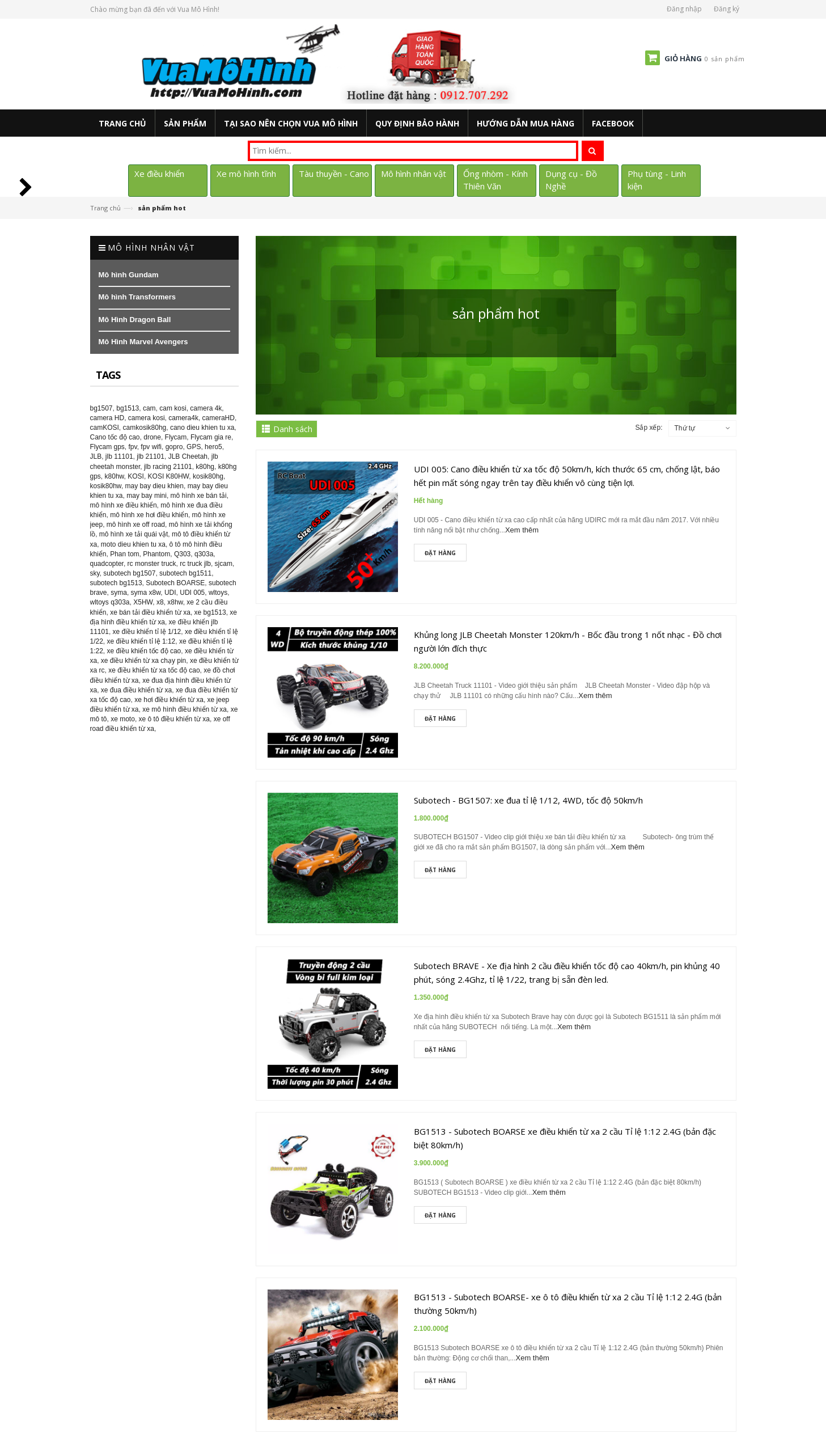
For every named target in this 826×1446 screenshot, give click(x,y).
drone (152, 437)
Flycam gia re (210, 437)
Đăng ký (726, 9)
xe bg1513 (210, 612)
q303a (203, 554)
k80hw (114, 476)
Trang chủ (105, 208)
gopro (174, 447)
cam (149, 408)
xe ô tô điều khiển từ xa (174, 719)
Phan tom (124, 554)
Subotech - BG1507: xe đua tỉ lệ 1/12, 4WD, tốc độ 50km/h (528, 800)
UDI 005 (192, 593)
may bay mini (146, 496)
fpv (133, 447)
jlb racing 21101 (168, 467)
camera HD (107, 418)
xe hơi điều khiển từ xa (169, 700)
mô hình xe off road (136, 524)
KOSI (136, 476)
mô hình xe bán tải (199, 496)
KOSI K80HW (168, 476)
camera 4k (206, 408)
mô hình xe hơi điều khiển (149, 515)
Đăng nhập (684, 9)
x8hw (175, 602)
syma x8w (146, 593)
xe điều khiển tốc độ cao (144, 651)
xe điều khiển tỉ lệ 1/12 (147, 632)
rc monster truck (152, 564)
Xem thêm (522, 530)
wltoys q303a (110, 602)
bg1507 (101, 408)
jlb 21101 (150, 456)
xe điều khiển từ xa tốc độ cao (154, 670)
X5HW (143, 602)
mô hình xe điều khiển (123, 505)
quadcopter (107, 564)
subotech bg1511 (185, 573)
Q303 (182, 554)
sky (95, 573)
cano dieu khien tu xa (202, 428)
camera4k (183, 418)
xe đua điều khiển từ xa (136, 690)
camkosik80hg (145, 428)
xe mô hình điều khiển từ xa (184, 709)
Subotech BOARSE (175, 583)
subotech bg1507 (129, 573)
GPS (194, 447)
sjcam (223, 564)
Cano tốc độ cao (115, 437)
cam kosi (172, 408)
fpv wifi (151, 447)
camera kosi (146, 418)
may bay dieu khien (154, 486)
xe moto (123, 719)
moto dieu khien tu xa (133, 544)
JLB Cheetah (187, 456)
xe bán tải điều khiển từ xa (150, 612)
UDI (170, 593)
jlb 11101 (119, 456)
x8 (160, 602)
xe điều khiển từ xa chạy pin (143, 661)
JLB (96, 456)
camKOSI (104, 428)
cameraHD (218, 418)
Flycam (176, 437)
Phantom (156, 554)
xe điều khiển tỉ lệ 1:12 (141, 641)
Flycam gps (107, 447)
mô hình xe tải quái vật (133, 534)
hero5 (213, 447)
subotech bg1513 (116, 583)
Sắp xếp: (648, 428)
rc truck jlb (195, 564)
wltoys (218, 593)
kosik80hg (208, 476)
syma (119, 593)
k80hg (205, 467)
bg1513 (127, 408)
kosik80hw (105, 486)
